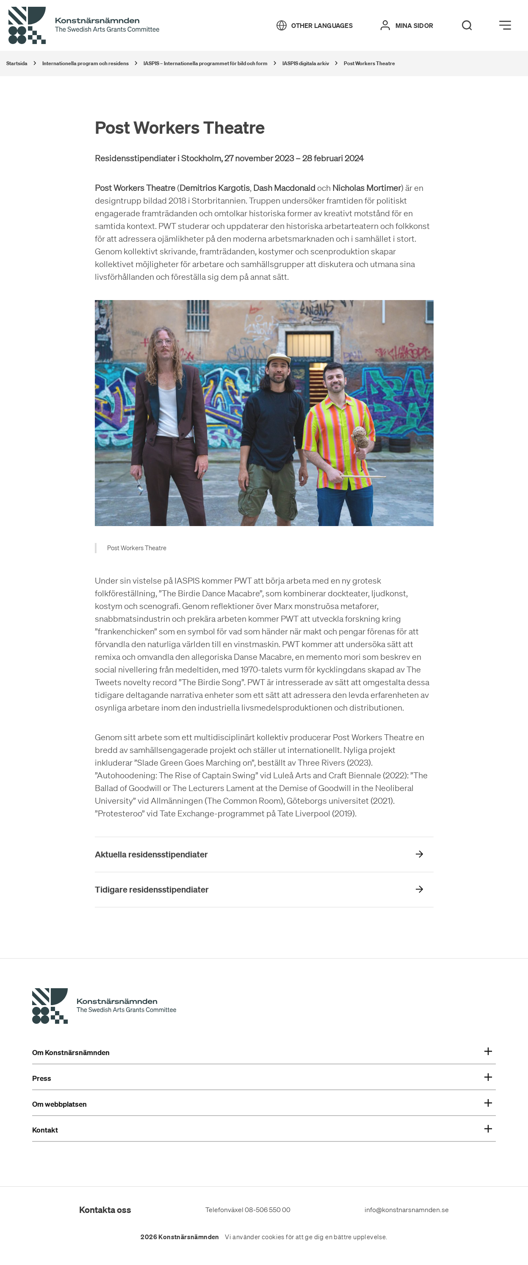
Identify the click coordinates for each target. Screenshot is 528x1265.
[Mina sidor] (407, 25)
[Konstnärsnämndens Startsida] (104, 1007)
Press (262, 1078)
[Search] (467, 25)
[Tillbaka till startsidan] (83, 26)
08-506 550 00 (267, 1209)
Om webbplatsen (262, 1104)
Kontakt (262, 1130)
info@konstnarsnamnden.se (407, 1209)
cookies (273, 1237)
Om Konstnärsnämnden (262, 1052)
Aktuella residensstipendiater (151, 854)
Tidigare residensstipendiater (152, 889)
